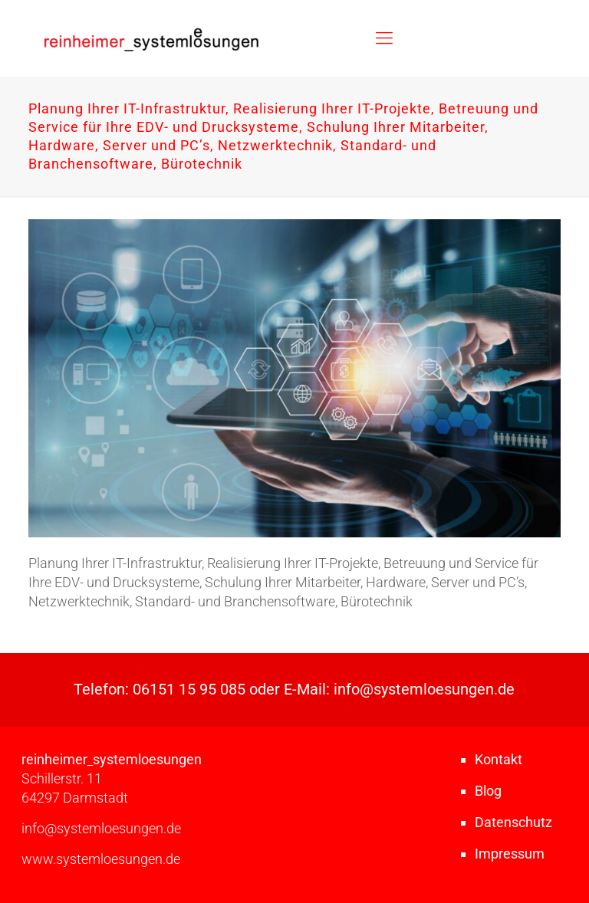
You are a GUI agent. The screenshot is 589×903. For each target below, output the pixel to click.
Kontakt (498, 759)
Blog (488, 791)
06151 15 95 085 (189, 689)
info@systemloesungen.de (424, 689)
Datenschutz (513, 822)
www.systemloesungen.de (100, 859)
